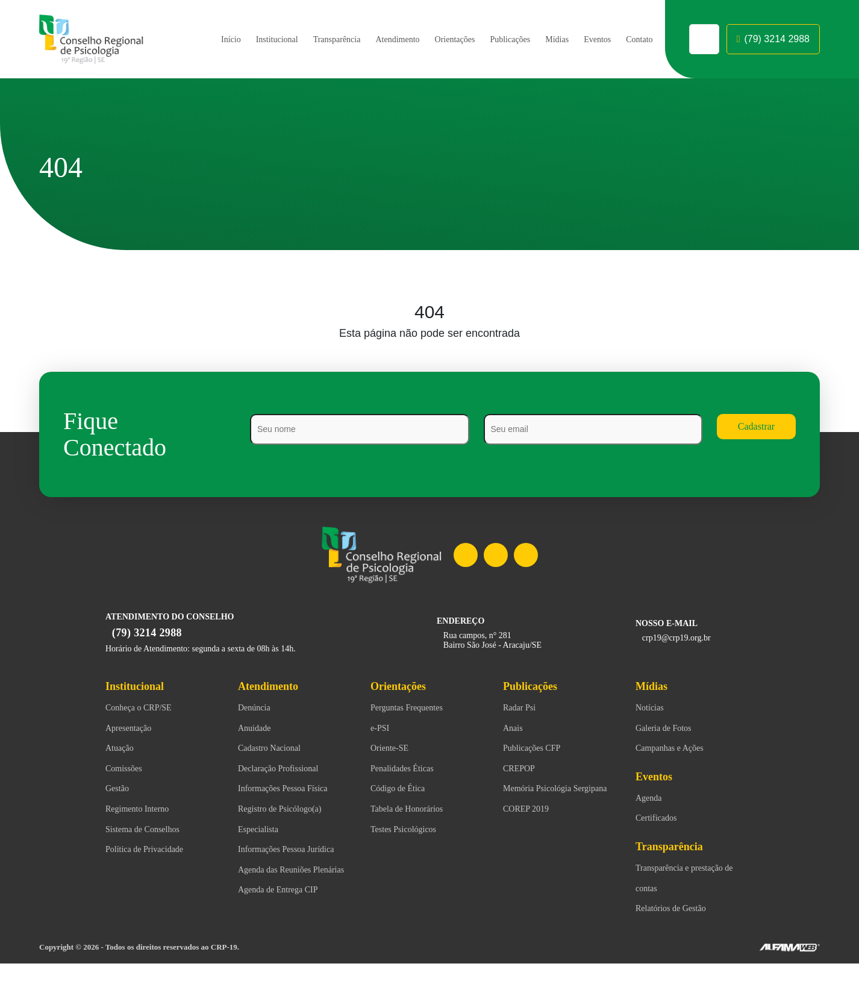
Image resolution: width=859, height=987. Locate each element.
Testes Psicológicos (411, 830)
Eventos (591, 39)
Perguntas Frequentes (414, 708)
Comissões (128, 769)
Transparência (306, 39)
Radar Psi (522, 708)
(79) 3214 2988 (773, 39)
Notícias (652, 708)
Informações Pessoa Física (293, 789)
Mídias (549, 39)
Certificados (660, 819)
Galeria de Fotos (668, 729)
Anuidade (257, 729)
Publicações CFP (536, 749)
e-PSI (381, 729)
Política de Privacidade (151, 850)
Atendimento (374, 39)
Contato (637, 39)
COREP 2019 (527, 830)
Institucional (241, 39)
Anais (514, 729)
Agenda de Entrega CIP (283, 931)
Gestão (119, 789)
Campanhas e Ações (676, 749)
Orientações (437, 39)
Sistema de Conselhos (150, 830)
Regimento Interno (142, 810)
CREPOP (519, 769)
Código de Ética (401, 789)
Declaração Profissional (286, 769)
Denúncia (256, 708)
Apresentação (133, 729)
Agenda (651, 799)
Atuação (121, 749)
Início (193, 39)
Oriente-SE (391, 749)
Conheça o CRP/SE (142, 708)
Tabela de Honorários (413, 810)
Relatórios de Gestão (677, 909)
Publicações (499, 39)
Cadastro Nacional (275, 749)
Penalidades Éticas (408, 769)
